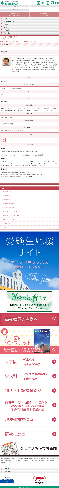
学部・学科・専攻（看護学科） (14, 41)
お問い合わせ (15, 9)
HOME (1, 41)
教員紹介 (26, 41)
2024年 (2, 139)
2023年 (2, 141)
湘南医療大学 (29, 487)
